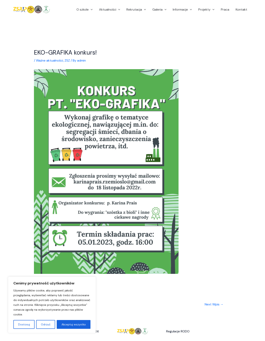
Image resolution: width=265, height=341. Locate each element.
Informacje (182, 9)
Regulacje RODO (178, 331)
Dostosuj (24, 324)
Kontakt (241, 9)
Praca (225, 9)
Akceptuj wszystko (74, 324)
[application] (91, 9)
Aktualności (109, 9)
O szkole (84, 9)
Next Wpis (214, 304)
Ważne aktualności (49, 60)
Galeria (159, 9)
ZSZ (67, 60)
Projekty (206, 9)
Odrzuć (46, 324)
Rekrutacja (136, 9)
